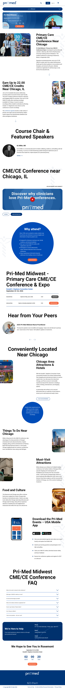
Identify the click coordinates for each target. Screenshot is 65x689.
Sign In (53, 3)
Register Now (19, 26)
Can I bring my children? (32, 611)
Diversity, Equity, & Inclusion (16, 679)
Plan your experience (43, 398)
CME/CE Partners (33, 679)
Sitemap (57, 679)
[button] (42, 3)
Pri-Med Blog (46, 679)
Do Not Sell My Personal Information (44, 687)
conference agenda (10, 110)
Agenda (6, 214)
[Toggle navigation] (61, 3)
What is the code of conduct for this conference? (32, 590)
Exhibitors (40, 679)
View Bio (19, 155)
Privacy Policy (58, 687)
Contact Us (52, 679)
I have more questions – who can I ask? (32, 615)
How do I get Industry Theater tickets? (32, 607)
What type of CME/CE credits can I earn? (32, 594)
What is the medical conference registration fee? (32, 602)
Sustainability (26, 679)
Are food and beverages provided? (32, 598)
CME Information (16, 214)
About (7, 679)
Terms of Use (31, 687)
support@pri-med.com (40, 632)
